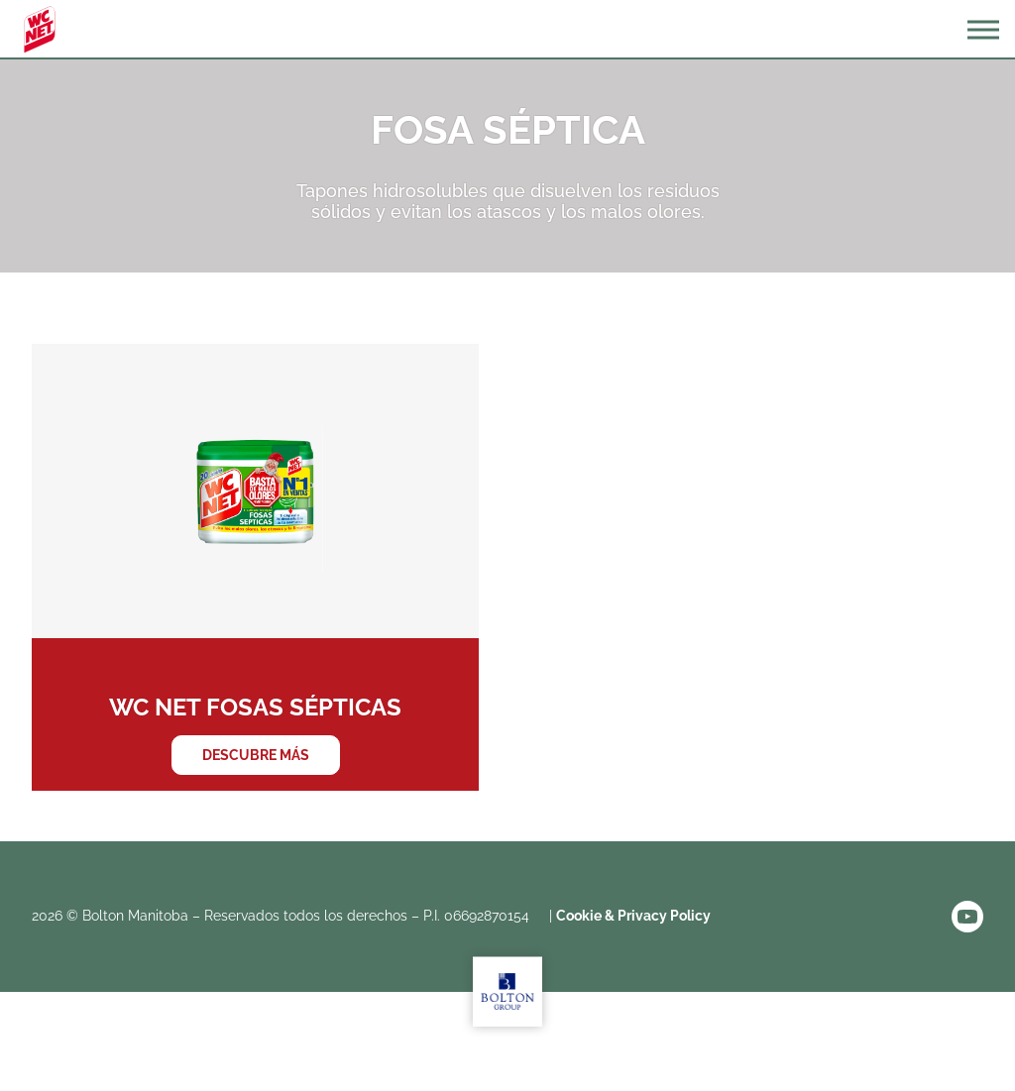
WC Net (39, 30)
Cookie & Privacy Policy (633, 916)
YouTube (967, 916)
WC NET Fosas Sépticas (255, 567)
